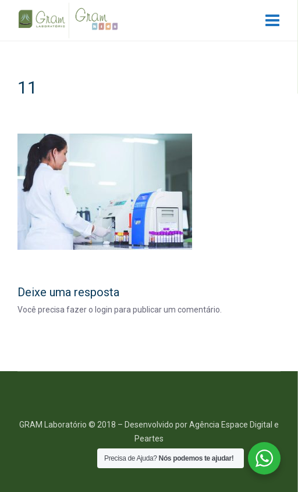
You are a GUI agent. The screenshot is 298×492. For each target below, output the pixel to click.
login (103, 309)
